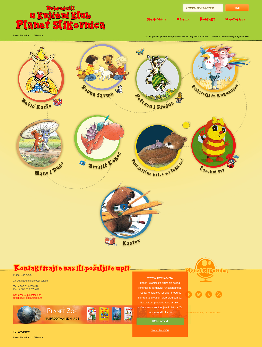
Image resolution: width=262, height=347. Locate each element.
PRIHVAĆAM (160, 321)
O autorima (235, 19)
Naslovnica (156, 19)
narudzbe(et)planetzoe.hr (27, 295)
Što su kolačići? (160, 330)
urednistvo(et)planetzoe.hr (27, 297)
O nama (183, 19)
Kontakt (207, 19)
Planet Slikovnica (21, 35)
